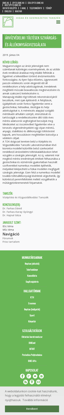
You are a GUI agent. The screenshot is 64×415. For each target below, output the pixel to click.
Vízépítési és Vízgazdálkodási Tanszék (25, 197)
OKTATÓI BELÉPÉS (10, 8)
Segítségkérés (32, 281)
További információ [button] (35, 400)
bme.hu (6, 3)
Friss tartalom (11, 241)
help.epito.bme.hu (13, 5)
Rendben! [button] (32, 408)
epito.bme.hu (18, 3)
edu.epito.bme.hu (36, 3)
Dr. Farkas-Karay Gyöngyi (18, 211)
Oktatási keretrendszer (32, 337)
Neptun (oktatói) (32, 263)
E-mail (23, 8)
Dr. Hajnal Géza (12, 215)
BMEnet (32, 343)
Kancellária (32, 275)
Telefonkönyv (35, 8)
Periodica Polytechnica (32, 355)
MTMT (32, 349)
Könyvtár (32, 321)
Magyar (18, 11)
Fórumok (8, 238)
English (8, 11)
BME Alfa (32, 361)
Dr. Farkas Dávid (12, 208)
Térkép (49, 8)
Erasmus (32, 303)
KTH (32, 297)
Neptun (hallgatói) (32, 309)
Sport (32, 315)
